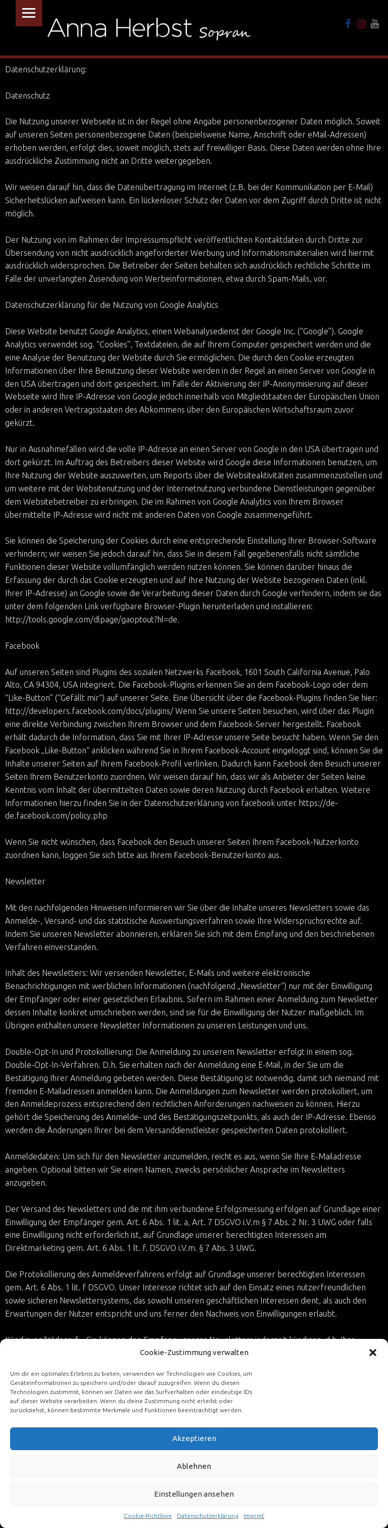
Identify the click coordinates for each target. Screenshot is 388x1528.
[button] (373, 1352)
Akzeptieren (194, 1438)
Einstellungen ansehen (194, 1494)
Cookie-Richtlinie (148, 1515)
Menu (29, 13)
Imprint (254, 1515)
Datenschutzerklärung (207, 1515)
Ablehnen (194, 1466)
